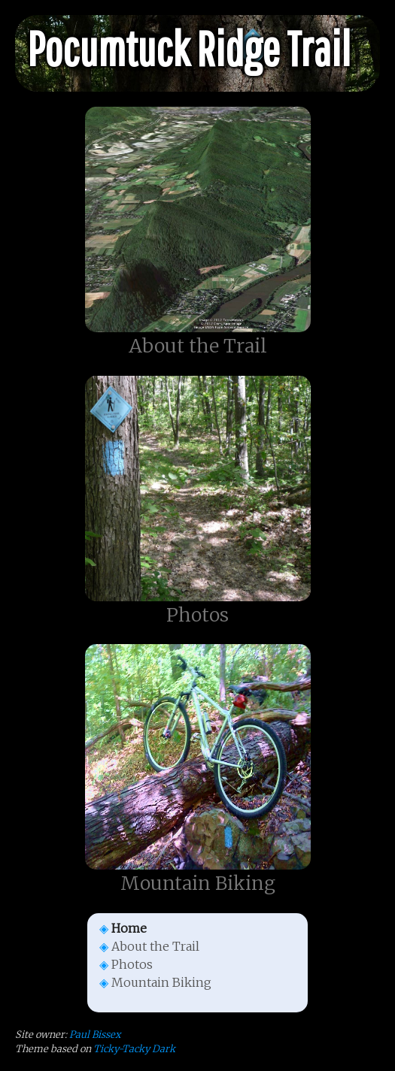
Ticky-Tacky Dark (134, 1048)
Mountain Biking (161, 982)
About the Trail (155, 946)
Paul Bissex (94, 1034)
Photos (132, 964)
